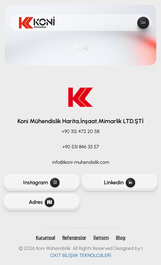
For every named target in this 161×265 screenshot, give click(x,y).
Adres (41, 202)
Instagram (41, 182)
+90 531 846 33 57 (80, 147)
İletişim (101, 237)
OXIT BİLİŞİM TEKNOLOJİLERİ (80, 255)
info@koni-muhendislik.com (80, 162)
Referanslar (74, 237)
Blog (120, 237)
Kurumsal (45, 237)
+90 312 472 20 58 (80, 131)
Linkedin (119, 182)
